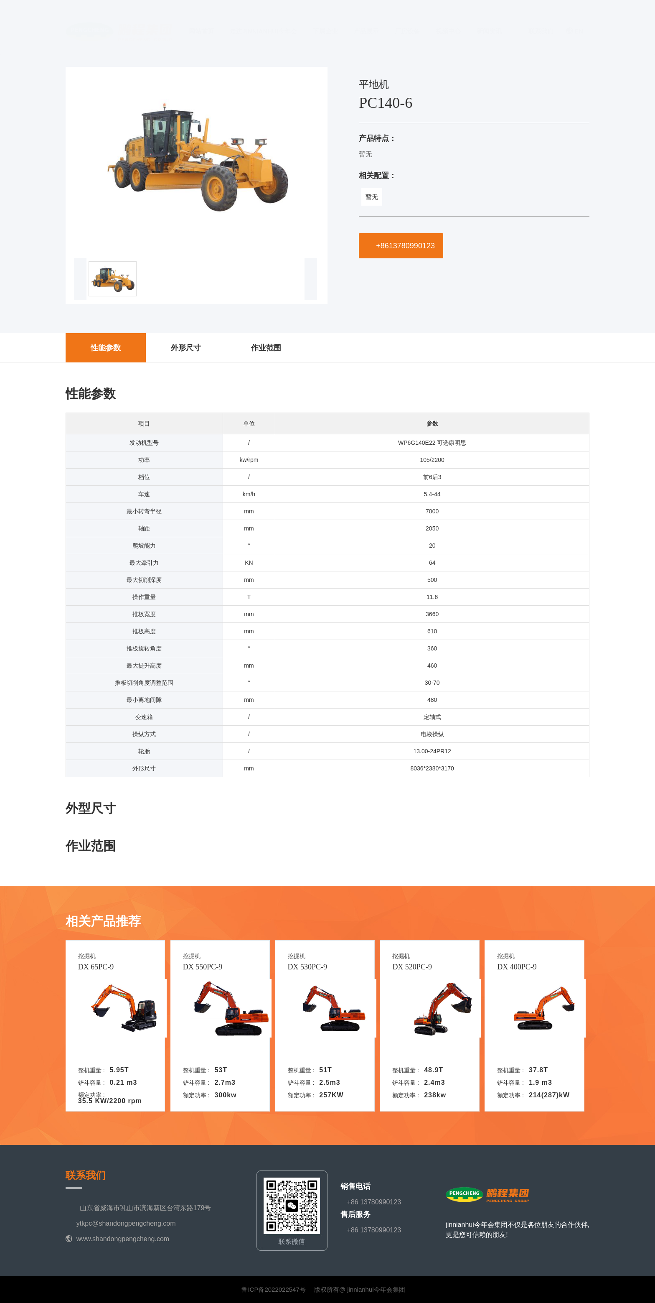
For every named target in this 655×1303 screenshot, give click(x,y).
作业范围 (266, 348)
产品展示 (366, 23)
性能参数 (106, 348)
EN (574, 23)
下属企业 (325, 23)
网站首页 (201, 23)
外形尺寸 (186, 348)
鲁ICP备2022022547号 (273, 1289)
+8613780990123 (401, 246)
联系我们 (540, 23)
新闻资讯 (489, 23)
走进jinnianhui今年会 (263, 23)
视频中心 (448, 23)
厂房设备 (407, 23)
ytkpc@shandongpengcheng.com (126, 1223)
